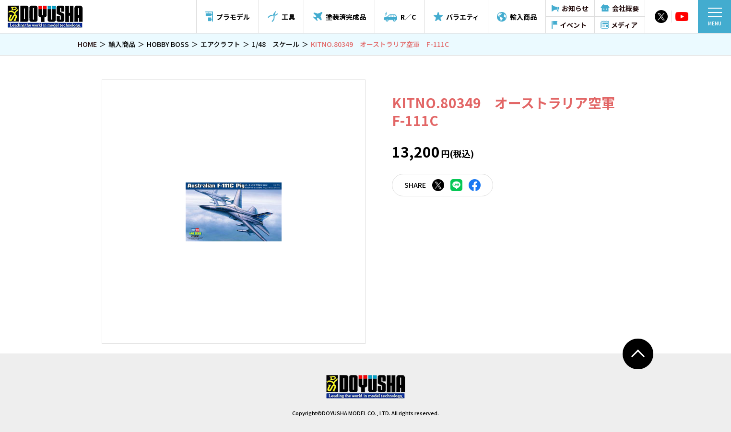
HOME (87, 44)
